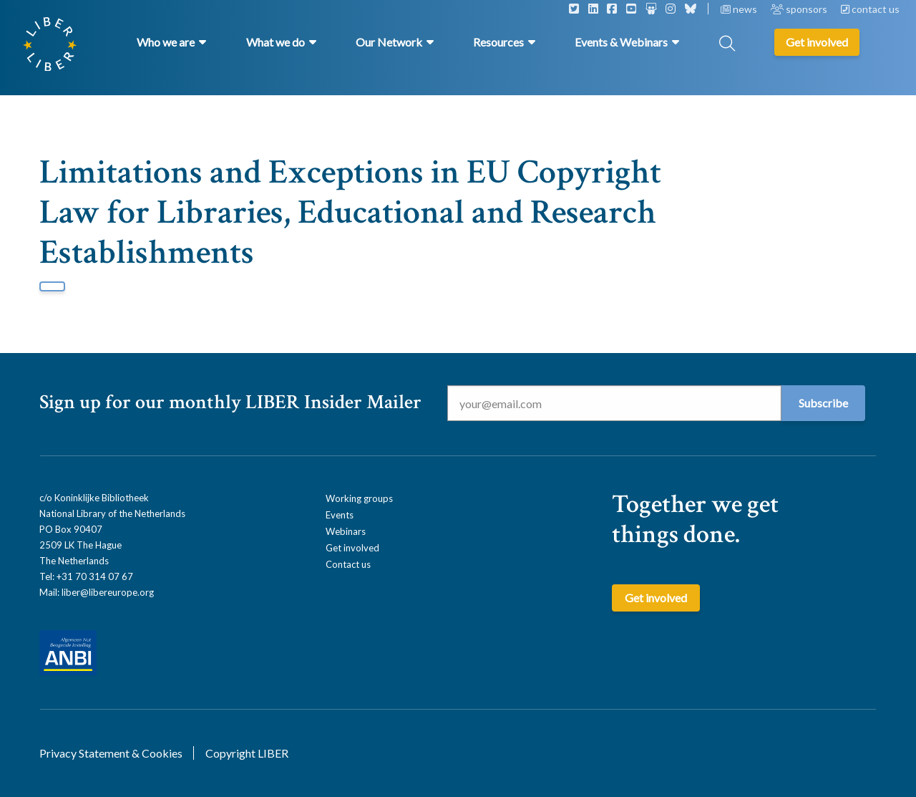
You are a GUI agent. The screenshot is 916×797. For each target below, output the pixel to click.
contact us (870, 9)
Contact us (348, 564)
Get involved (352, 548)
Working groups (359, 498)
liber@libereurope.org (108, 592)
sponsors (800, 9)
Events (340, 515)
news (740, 9)
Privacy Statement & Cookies (110, 753)
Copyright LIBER (246, 753)
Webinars (346, 531)
